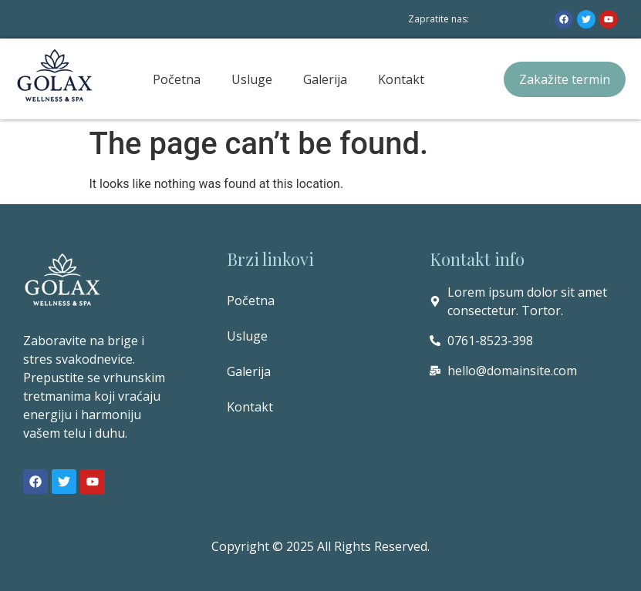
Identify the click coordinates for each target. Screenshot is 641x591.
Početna (177, 79)
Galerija (325, 79)
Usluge (251, 79)
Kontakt (401, 79)
